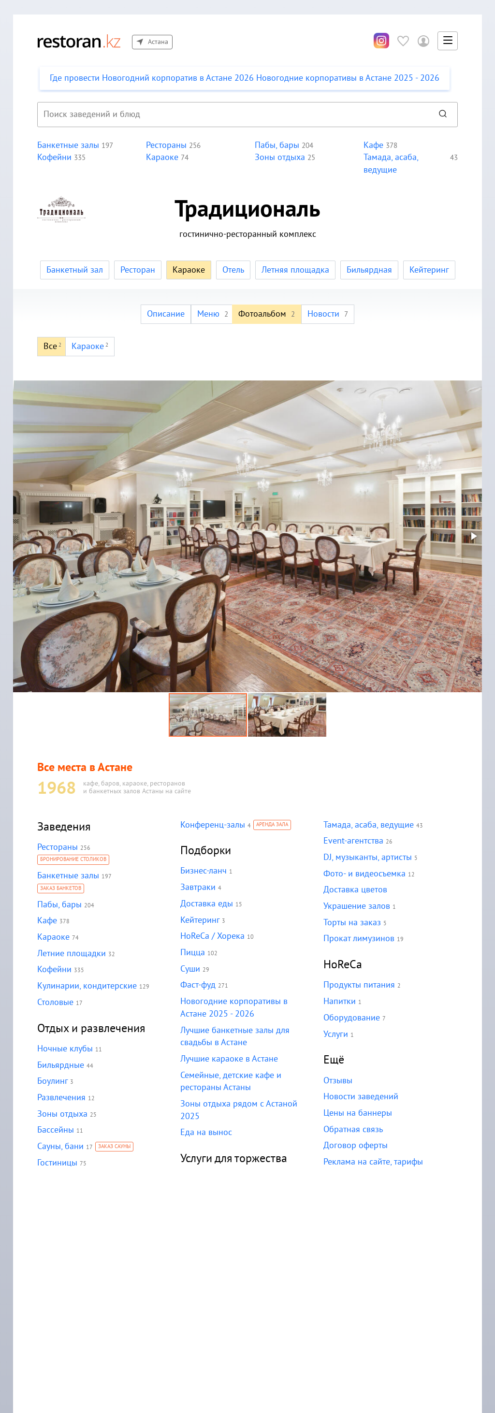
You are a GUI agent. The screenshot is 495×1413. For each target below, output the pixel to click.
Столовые (55, 1002)
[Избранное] (403, 41)
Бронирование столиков (73, 860)
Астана (152, 42)
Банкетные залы (68, 875)
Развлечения (61, 1097)
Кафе (47, 920)
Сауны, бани (60, 1146)
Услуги (335, 1034)
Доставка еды (206, 903)
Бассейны (55, 1130)
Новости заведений (360, 1096)
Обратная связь (352, 1129)
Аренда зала (271, 825)
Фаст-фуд (198, 985)
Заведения (64, 826)
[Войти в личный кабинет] (423, 41)
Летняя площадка (295, 270)
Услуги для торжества (234, 1158)
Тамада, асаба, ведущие (367, 824)
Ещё (333, 1059)
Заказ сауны (113, 1147)
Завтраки (197, 887)
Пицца (192, 952)
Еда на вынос (205, 1132)
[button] (447, 41)
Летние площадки (71, 953)
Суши (190, 969)
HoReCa (342, 964)
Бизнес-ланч (203, 870)
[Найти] (442, 114)
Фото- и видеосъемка (363, 873)
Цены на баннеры (357, 1113)
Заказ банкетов (61, 889)
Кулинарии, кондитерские (86, 985)
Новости (327, 314)
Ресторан (138, 270)
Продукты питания (358, 985)
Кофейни (54, 969)
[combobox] (232, 114)
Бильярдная (368, 270)
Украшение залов (356, 906)
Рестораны (57, 847)
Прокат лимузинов (358, 938)
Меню (213, 314)
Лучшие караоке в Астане (228, 1058)
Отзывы (337, 1080)
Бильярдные (60, 1065)
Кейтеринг (427, 270)
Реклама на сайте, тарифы (372, 1161)
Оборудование (351, 1017)
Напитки (339, 1001)
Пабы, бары (59, 904)
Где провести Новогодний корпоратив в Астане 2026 (240, 78)
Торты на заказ (351, 922)
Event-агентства (353, 840)
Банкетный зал (76, 270)
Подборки (205, 850)
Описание (167, 314)
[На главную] (78, 41)
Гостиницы (57, 1162)
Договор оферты (354, 1145)
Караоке (53, 937)
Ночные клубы (64, 1048)
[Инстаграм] (381, 41)
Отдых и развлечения (91, 1028)
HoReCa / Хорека (212, 936)
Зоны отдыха (62, 1114)
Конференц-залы (212, 824)
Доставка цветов (354, 889)
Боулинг (52, 1081)
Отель (233, 270)
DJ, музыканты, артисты (366, 857)
